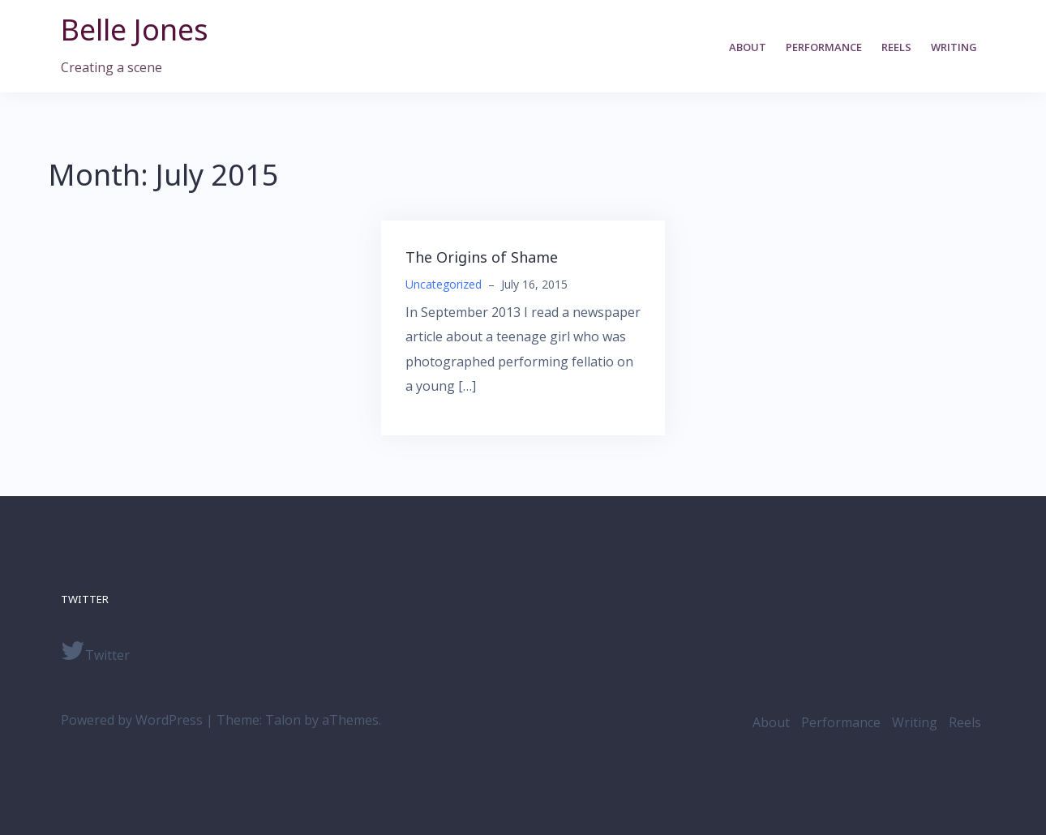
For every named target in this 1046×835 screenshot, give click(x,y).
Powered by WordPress (132, 720)
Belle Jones (134, 29)
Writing (954, 47)
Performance (824, 47)
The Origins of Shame (481, 257)
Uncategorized (443, 284)
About (747, 47)
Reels (896, 47)
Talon (283, 720)
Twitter (95, 651)
